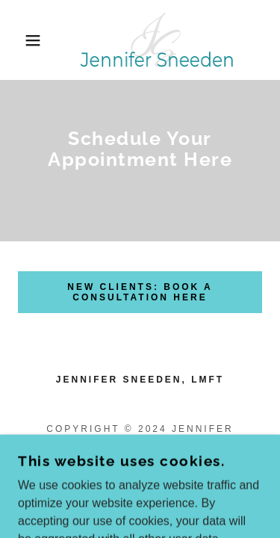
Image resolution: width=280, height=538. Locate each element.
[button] (22, 40)
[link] (140, 40)
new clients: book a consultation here (140, 292)
